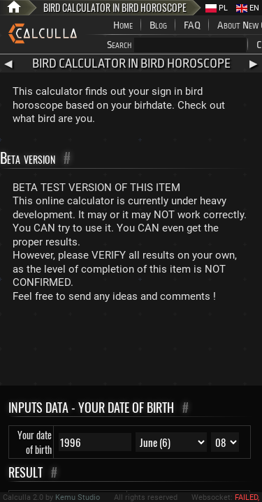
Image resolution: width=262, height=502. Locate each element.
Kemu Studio (77, 497)
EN (247, 8)
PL (216, 8)
